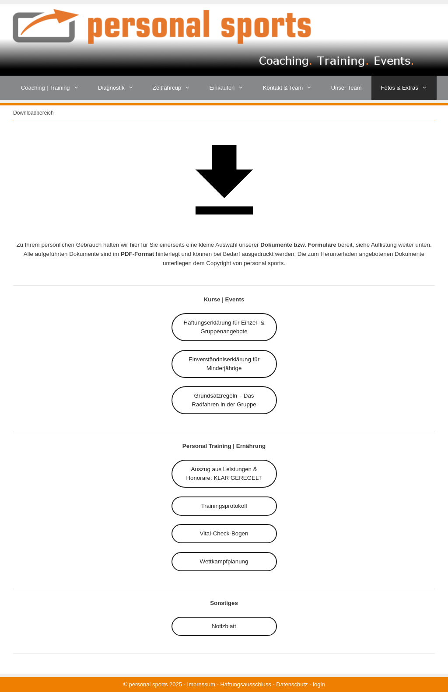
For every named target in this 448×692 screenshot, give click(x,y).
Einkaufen (231, 88)
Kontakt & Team (292, 88)
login (319, 684)
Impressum (201, 684)
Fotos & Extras (409, 88)
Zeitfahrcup (176, 88)
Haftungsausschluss (245, 684)
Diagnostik (120, 88)
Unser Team (346, 87)
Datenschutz (292, 684)
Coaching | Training (54, 88)
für (224, 327)
